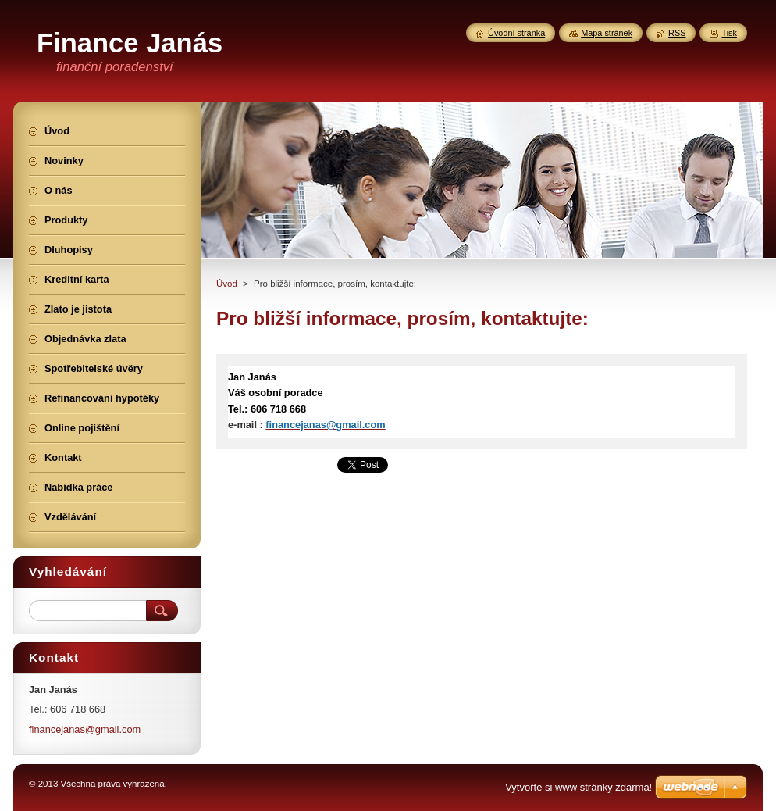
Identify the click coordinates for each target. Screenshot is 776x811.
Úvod (226, 283)
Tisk (729, 33)
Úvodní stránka (516, 33)
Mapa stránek (606, 33)
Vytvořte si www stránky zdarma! (578, 787)
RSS (676, 33)
